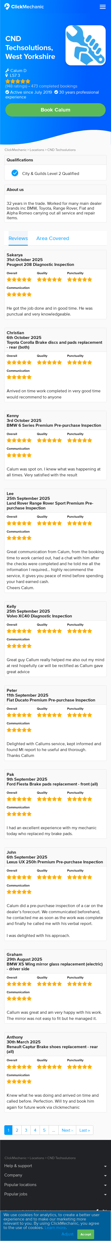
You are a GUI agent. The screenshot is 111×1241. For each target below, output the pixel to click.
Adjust (68, 1233)
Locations (37, 150)
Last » (84, 1130)
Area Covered (52, 238)
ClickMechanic (15, 150)
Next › (67, 1130)
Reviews (18, 238)
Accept (86, 1234)
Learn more (55, 1227)
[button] (102, 7)
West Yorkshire (30, 56)
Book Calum (56, 110)
